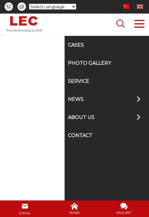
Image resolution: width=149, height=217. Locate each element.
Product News (87, 40)
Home (45, 40)
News (62, 40)
